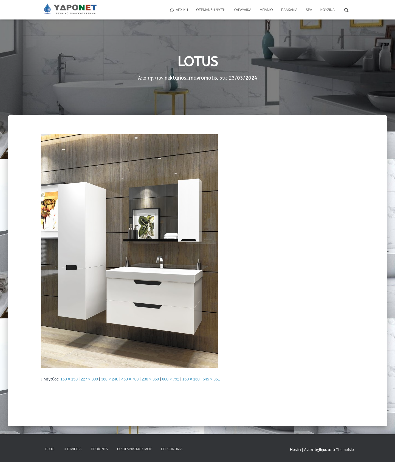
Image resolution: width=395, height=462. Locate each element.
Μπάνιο (266, 10)
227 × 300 (89, 379)
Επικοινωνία (171, 449)
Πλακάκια (289, 10)
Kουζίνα (327, 10)
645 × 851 (211, 379)
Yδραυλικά (243, 10)
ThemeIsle (345, 449)
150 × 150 (69, 379)
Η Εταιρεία (72, 449)
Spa (309, 10)
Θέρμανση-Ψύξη (210, 10)
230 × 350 (150, 379)
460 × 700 (130, 379)
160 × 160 (191, 379)
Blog (49, 449)
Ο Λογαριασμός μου (134, 449)
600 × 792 (170, 379)
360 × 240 (109, 379)
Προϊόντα (99, 449)
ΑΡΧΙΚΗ (178, 10)
